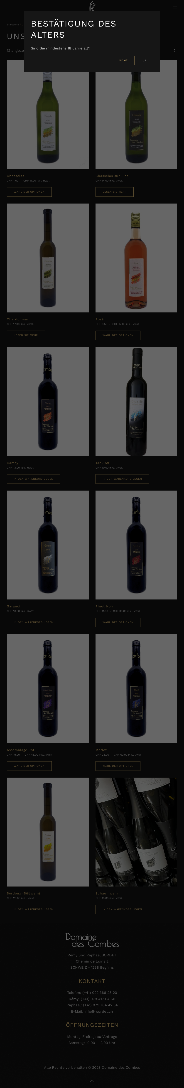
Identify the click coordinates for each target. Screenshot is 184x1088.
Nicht (123, 60)
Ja (144, 60)
